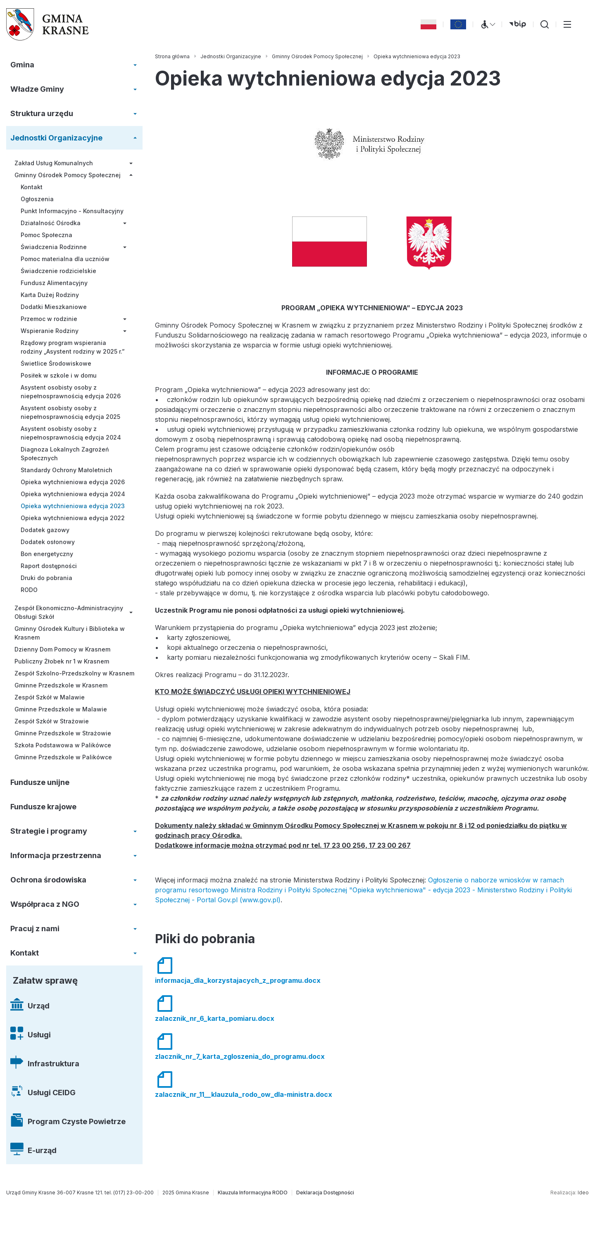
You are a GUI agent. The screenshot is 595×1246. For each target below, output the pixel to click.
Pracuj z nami (35, 928)
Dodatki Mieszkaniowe (54, 306)
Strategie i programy (48, 831)
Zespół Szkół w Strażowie (51, 721)
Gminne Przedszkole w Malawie (60, 709)
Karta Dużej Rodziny (50, 294)
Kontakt (32, 186)
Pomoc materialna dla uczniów (65, 258)
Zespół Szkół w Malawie (49, 697)
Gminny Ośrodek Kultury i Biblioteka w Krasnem (69, 633)
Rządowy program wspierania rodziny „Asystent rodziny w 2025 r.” (73, 347)
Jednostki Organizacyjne (56, 137)
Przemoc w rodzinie (49, 318)
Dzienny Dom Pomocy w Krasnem (62, 649)
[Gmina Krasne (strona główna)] (47, 24)
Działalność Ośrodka (51, 222)
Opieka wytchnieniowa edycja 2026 (73, 481)
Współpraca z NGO (44, 904)
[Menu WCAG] (487, 24)
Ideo (583, 1192)
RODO (29, 589)
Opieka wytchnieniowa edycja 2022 (73, 517)
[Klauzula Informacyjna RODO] (253, 1192)
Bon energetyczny (47, 553)
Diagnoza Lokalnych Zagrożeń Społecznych (65, 453)
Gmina (22, 64)
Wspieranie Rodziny (50, 330)
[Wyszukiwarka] (545, 24)
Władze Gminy (37, 89)
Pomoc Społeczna (46, 234)
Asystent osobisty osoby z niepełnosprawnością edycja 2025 (70, 412)
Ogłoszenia (37, 198)
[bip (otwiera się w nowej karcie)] (517, 24)
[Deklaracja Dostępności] (325, 1192)
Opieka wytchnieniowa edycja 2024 (73, 493)
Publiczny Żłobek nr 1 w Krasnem (61, 661)
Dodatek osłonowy (48, 541)
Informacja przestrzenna (55, 855)
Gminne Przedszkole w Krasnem (60, 685)
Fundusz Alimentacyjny (54, 282)
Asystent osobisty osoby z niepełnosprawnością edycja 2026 (71, 391)
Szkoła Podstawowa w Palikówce (62, 745)
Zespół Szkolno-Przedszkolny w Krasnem (74, 673)
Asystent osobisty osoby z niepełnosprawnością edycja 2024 (71, 433)
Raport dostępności (49, 565)
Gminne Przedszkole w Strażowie (62, 733)
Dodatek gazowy (45, 529)
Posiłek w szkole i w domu (59, 375)
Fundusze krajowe (43, 806)
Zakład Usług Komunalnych (53, 162)
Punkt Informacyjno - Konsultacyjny (72, 210)
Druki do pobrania (46, 577)
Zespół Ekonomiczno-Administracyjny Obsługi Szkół (68, 612)
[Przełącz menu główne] (567, 24)
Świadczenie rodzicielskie (58, 270)
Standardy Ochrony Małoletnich (66, 469)
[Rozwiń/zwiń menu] (135, 65)
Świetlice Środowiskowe (56, 363)
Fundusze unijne (39, 782)
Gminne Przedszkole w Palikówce (63, 757)
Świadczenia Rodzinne (54, 246)
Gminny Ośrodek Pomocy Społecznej (67, 174)
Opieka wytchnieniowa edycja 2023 (73, 505)
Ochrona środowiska (48, 879)
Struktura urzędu (41, 113)
